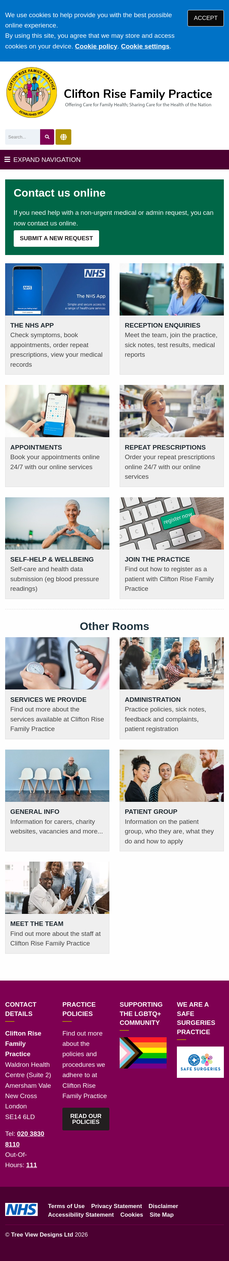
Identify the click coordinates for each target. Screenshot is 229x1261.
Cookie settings (145, 46)
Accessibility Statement (81, 1215)
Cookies (131, 1215)
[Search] (22, 137)
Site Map (161, 1215)
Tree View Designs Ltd (42, 1234)
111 (31, 1165)
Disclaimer (163, 1206)
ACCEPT (206, 18)
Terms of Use (66, 1206)
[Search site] (47, 137)
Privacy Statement (116, 1206)
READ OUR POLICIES (85, 1119)
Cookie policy (96, 46)
